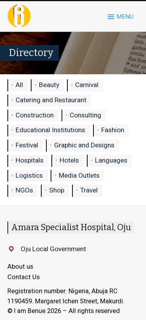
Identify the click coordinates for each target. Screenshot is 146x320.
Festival (27, 145)
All (19, 85)
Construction (35, 115)
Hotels (69, 160)
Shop (56, 190)
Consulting (85, 115)
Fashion (112, 130)
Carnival (87, 85)
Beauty (49, 85)
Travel (89, 190)
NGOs (24, 190)
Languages (111, 160)
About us (20, 266)
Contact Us (23, 277)
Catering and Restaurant (51, 100)
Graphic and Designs (84, 145)
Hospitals (30, 160)
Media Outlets (79, 175)
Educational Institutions (50, 130)
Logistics (29, 175)
